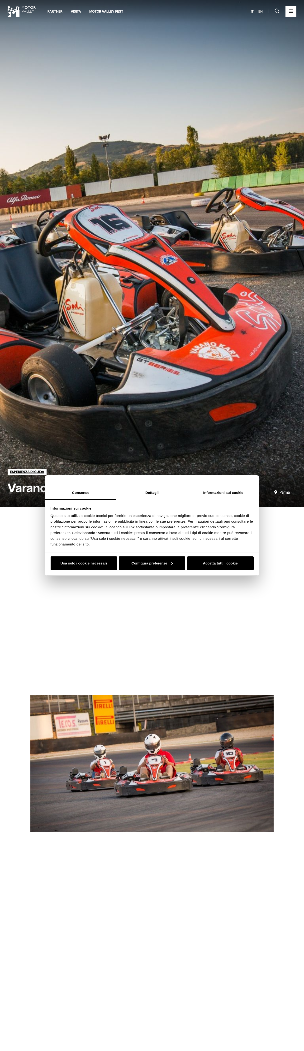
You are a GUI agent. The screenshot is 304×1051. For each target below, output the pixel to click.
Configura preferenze (152, 563)
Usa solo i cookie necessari (84, 563)
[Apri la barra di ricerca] (277, 11)
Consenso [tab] (80, 493)
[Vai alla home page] (22, 11)
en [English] (260, 11)
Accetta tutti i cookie (220, 563)
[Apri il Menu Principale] (290, 11)
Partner (55, 11)
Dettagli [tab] (152, 493)
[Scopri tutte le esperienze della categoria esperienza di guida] (27, 472)
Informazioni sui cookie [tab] (223, 493)
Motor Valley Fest (106, 11)
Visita (76, 11)
